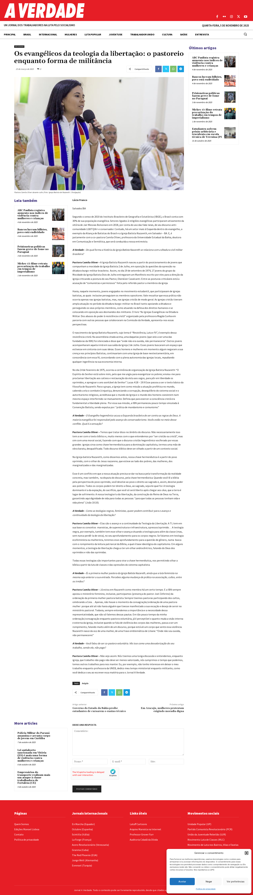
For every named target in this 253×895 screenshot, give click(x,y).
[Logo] (95, 10)
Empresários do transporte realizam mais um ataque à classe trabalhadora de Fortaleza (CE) (33, 778)
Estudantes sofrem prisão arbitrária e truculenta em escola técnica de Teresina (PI (207, 133)
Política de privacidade (206, 889)
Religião (85, 683)
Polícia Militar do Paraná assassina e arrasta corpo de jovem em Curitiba (33, 736)
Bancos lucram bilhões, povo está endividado (32, 231)
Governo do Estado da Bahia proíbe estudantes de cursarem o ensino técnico (99, 710)
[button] (246, 853)
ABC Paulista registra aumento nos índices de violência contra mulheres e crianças (32, 214)
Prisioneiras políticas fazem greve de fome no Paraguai (33, 249)
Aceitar (182, 881)
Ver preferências (235, 881)
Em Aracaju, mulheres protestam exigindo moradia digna (162, 710)
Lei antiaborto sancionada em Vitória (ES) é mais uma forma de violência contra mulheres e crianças (32, 755)
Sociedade (19, 46)
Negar (209, 881)
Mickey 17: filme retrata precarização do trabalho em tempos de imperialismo (33, 267)
